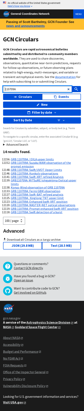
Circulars (23, 97)
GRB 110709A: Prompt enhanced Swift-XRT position (44, 209)
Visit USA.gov (13, 402)
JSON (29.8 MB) (23, 246)
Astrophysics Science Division (48, 322)
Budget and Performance (20, 351)
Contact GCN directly (28, 268)
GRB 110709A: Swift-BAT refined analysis (37, 194)
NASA (7, 327)
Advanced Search (17, 144)
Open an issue (23, 280)
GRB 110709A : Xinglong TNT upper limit (37, 198)
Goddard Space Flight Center (36, 327)
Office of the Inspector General (24, 372)
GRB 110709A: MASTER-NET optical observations (43, 205)
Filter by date (42, 112)
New (42, 105)
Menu (79, 14)
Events (61, 97)
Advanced (13, 231)
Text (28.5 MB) (61, 246)
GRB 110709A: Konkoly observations (34, 173)
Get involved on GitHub (30, 292)
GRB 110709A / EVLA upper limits (32, 159)
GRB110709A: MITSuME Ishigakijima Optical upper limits (43, 182)
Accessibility (11, 345)
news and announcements (25, 26)
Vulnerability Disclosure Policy (24, 386)
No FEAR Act (11, 358)
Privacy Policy (12, 379)
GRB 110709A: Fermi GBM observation (35, 191)
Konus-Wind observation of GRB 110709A (38, 187)
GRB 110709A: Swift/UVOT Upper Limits (36, 170)
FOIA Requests (13, 365)
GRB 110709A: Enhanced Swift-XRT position (39, 201)
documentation (65, 77)
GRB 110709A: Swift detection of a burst (36, 212)
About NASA (11, 338)
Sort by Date (22, 120)
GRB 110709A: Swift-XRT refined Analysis (37, 177)
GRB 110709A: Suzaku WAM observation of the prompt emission (41, 164)
